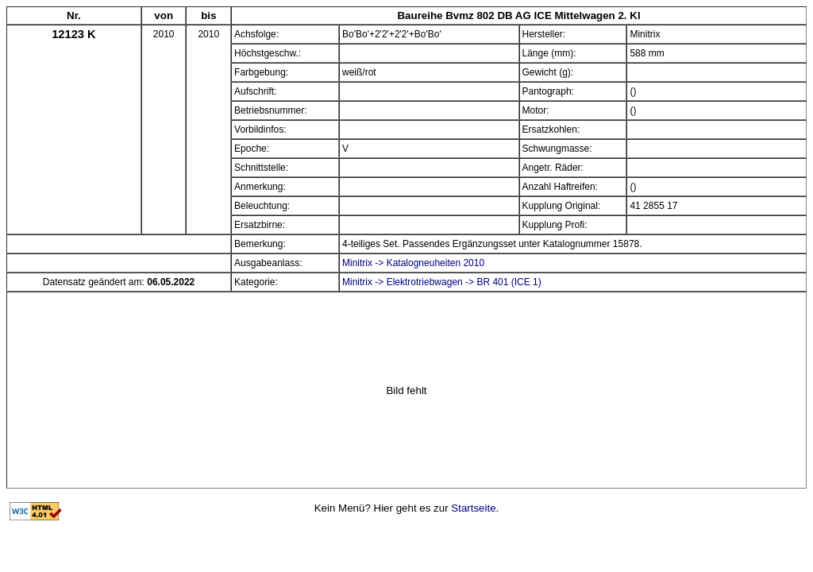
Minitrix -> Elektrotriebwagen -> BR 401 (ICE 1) (441, 282)
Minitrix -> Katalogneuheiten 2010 (413, 263)
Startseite (473, 508)
